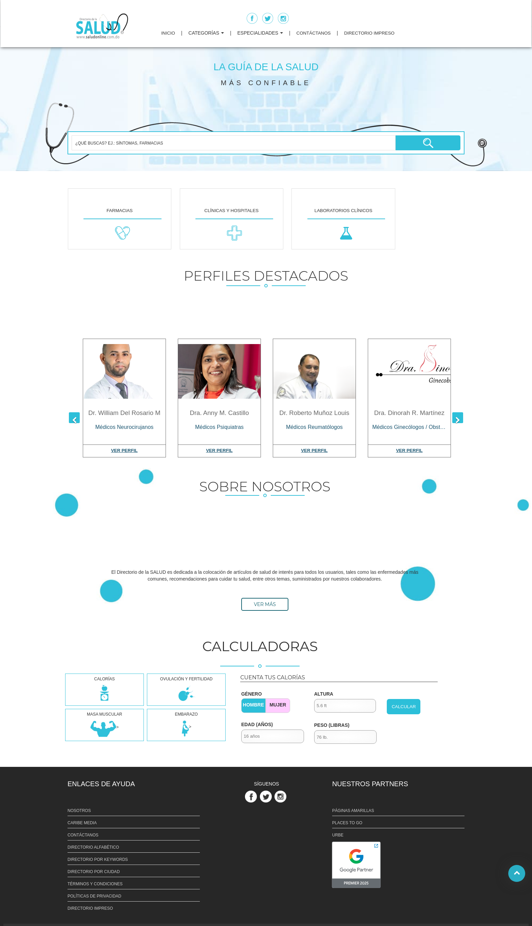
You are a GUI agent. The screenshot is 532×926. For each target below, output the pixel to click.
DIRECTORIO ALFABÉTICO (93, 847)
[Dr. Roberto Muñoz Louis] (314, 371)
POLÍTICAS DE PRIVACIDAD (94, 896)
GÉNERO (251, 694)
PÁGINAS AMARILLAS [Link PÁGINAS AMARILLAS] (353, 810)
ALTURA (324, 694)
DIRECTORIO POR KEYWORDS (98, 859)
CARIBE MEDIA (82, 822)
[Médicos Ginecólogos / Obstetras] (409, 425)
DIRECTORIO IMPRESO (369, 33)
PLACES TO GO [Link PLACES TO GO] (347, 822)
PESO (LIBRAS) (331, 725)
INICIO (168, 33)
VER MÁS (265, 604)
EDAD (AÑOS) (257, 724)
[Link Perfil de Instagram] (281, 796)
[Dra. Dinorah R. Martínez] (409, 371)
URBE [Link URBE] (337, 835)
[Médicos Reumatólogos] (314, 425)
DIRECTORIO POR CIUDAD (94, 871)
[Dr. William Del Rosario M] (124, 371)
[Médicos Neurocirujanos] (124, 425)
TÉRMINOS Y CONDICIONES (95, 884)
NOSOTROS (79, 810)
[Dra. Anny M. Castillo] (219, 371)
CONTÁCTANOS (314, 33)
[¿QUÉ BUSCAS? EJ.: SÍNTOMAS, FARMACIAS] (234, 142)
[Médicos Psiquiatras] (219, 425)
